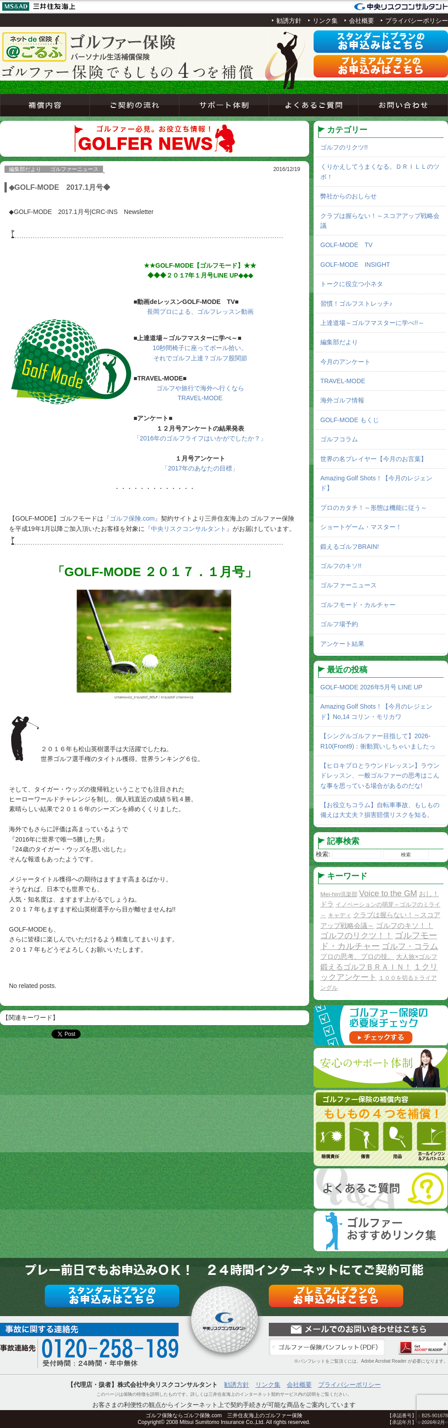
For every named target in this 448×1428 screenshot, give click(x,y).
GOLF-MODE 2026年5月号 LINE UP (371, 687)
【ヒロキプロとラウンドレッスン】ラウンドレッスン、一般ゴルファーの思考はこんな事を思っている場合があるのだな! (379, 775)
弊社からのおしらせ (348, 196)
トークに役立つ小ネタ (351, 283)
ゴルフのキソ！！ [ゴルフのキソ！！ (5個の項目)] (404, 925)
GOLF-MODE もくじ (349, 419)
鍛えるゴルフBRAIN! (349, 546)
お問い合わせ (403, 105)
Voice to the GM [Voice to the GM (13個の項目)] (388, 893)
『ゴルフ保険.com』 (132, 518)
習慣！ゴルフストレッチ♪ (356, 303)
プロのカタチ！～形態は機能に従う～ (373, 507)
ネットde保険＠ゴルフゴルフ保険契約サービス (89, 47)
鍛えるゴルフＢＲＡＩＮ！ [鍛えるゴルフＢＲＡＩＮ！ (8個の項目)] (366, 967)
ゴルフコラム (339, 439)
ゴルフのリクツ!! (344, 147)
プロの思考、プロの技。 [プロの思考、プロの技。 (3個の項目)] (357, 956)
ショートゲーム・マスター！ (361, 526)
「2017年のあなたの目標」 (200, 468)
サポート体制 (224, 105)
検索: (323, 854)
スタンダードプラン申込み (381, 41)
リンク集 (325, 20)
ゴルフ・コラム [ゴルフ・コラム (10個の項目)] (410, 946)
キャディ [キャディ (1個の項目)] (339, 915)
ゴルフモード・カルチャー (358, 604)
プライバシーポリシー (416, 20)
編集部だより (339, 342)
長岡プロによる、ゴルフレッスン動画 (200, 311)
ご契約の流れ (134, 105)
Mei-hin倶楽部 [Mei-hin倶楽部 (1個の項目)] (339, 894)
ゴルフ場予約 (339, 624)
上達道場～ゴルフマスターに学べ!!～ (372, 322)
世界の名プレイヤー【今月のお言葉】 (373, 458)
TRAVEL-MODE (342, 381)
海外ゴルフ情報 (342, 400)
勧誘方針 (289, 20)
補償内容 (45, 105)
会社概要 (361, 20)
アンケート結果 (342, 643)
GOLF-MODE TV (346, 244)
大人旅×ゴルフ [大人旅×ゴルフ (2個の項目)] (416, 956)
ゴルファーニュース (348, 585)
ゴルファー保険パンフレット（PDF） (327, 1347)
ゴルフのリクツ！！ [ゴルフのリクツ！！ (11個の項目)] (356, 935)
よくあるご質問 (313, 105)
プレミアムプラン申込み (381, 66)
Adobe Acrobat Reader (423, 1348)
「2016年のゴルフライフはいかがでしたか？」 (200, 438)
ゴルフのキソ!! (341, 565)
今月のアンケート (345, 361)
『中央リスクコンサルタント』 (189, 528)
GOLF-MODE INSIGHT (355, 264)
